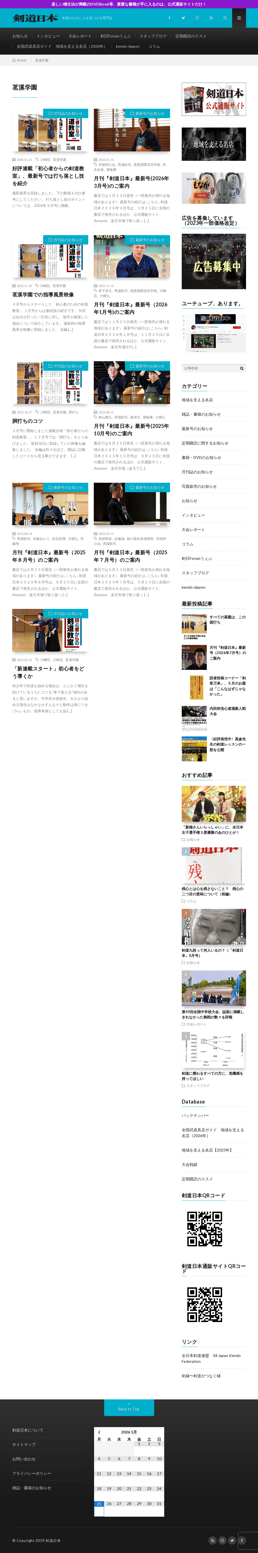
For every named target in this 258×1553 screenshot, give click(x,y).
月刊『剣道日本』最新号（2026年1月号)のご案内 (130, 308)
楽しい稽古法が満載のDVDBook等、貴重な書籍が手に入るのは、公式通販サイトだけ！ (129, 4)
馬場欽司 (124, 164)
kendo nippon (128, 46)
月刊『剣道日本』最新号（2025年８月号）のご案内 (49, 556)
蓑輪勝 (111, 169)
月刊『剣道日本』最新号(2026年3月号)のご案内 (131, 182)
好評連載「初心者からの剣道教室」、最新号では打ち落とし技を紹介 (48, 175)
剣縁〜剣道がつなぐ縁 (201, 1375)
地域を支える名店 (197, 399)
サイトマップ (24, 1444)
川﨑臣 (45, 659)
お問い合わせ (24, 1459)
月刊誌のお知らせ (68, 113)
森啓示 (135, 417)
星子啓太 (105, 290)
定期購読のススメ (191, 36)
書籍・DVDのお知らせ (201, 457)
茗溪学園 (59, 159)
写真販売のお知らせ (199, 486)
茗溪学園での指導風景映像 (43, 294)
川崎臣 (45, 159)
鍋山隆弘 (105, 417)
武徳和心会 (107, 164)
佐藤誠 (119, 538)
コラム (154, 46)
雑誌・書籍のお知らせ (201, 414)
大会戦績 (189, 1164)
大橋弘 (105, 295)
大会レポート (80, 36)
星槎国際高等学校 (147, 164)
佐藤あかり (41, 538)
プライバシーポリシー (31, 1473)
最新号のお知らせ (150, 113)
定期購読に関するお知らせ (205, 443)
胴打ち (74, 412)
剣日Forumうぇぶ (115, 36)
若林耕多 (105, 538)
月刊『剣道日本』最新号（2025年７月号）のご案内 (130, 556)
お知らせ (20, 36)
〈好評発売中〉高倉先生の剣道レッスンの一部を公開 (228, 744)
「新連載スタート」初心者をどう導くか (48, 672)
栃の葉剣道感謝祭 (140, 538)
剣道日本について (27, 1430)
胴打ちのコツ (27, 421)
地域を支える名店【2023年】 (208, 1150)
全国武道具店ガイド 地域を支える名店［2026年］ (62, 46)
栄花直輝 (58, 538)
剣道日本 (53, 1540)
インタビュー (48, 36)
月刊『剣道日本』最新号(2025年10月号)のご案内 (131, 429)
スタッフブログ (153, 36)
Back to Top (129, 1409)
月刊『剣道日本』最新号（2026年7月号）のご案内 (228, 652)
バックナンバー (195, 1115)
